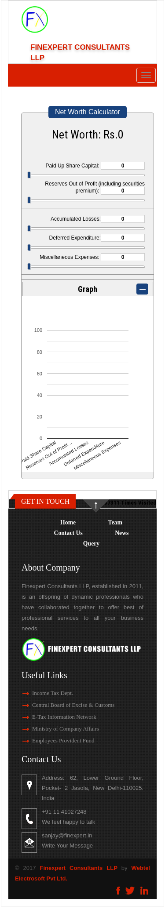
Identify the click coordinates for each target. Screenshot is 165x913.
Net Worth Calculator (87, 112)
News (121, 533)
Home (68, 522)
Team (115, 522)
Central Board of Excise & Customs (67, 705)
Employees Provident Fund (57, 740)
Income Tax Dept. (46, 693)
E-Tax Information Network (58, 716)
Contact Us (68, 533)
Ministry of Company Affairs (59, 728)
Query (91, 543)
